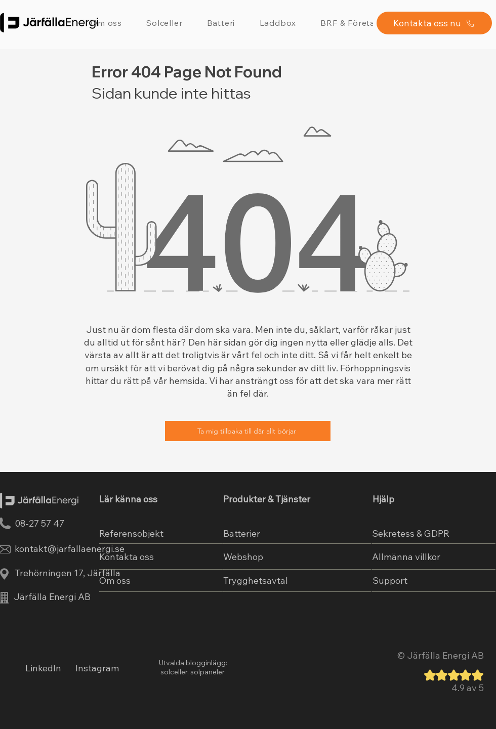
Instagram (97, 668)
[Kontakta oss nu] (434, 23)
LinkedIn (43, 668)
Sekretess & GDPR (410, 533)
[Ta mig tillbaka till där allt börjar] (247, 431)
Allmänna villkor (406, 557)
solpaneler (207, 671)
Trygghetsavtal (255, 580)
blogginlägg (206, 662)
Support (390, 580)
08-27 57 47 (39, 523)
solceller (173, 671)
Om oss (115, 580)
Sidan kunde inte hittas (171, 93)
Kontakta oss (126, 557)
